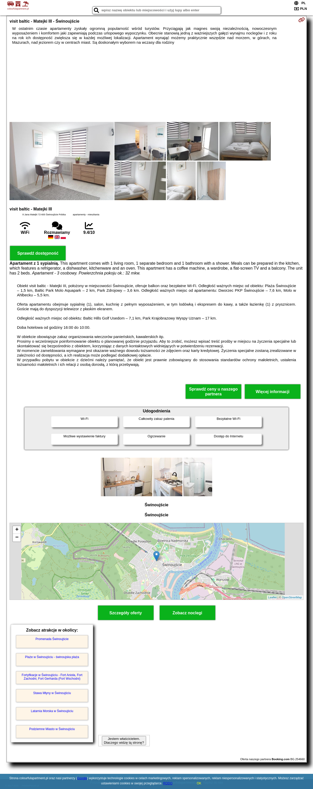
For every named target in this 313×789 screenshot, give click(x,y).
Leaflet (272, 597)
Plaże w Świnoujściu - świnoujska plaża (52, 657)
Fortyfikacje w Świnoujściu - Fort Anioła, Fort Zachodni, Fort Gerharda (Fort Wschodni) (52, 676)
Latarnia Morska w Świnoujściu (52, 711)
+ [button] (17, 530)
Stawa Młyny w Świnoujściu (52, 693)
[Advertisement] (156, 83)
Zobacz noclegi (187, 613)
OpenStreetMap (292, 597)
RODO (168, 783)
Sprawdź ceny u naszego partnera (213, 391)
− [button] (17, 538)
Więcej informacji (272, 391)
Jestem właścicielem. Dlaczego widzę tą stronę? (124, 740)
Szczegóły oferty (125, 613)
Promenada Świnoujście (52, 639)
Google (82, 778)
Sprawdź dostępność (37, 253)
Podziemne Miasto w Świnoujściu (52, 729)
